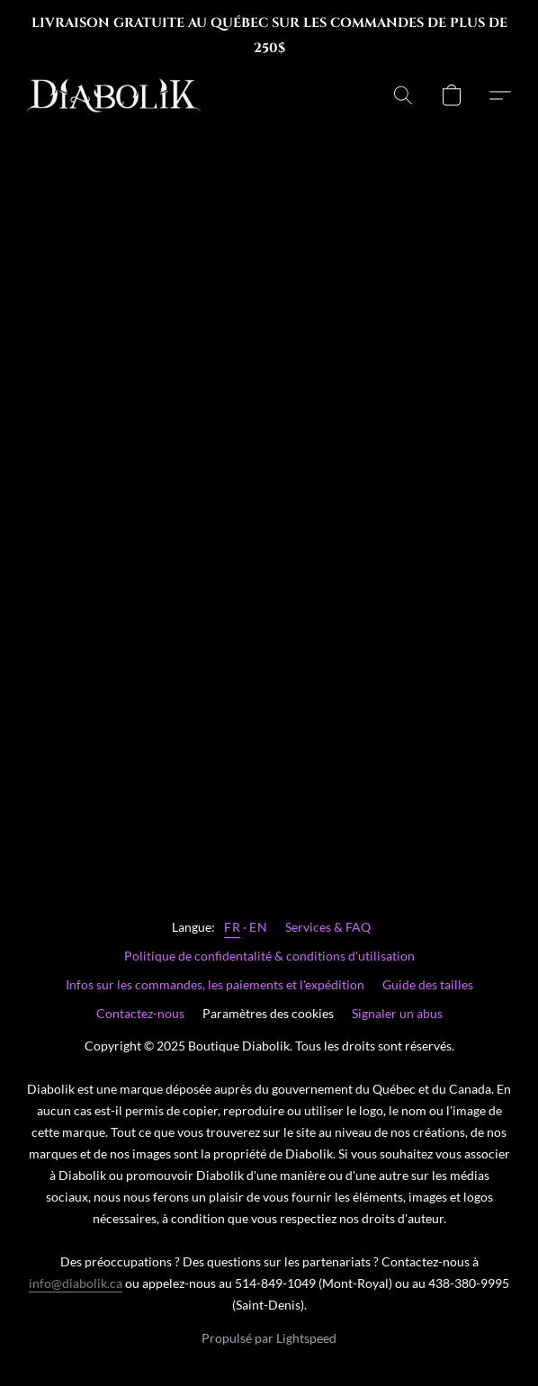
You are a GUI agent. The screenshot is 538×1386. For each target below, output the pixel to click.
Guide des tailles (427, 984)
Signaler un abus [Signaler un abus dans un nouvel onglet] (397, 1013)
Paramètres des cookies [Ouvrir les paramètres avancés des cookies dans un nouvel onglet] (268, 1013)
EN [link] (258, 926)
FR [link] (232, 926)
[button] (118, 95)
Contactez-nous (140, 1013)
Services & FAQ (328, 926)
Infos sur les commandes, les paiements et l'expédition (215, 984)
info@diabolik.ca (75, 1283)
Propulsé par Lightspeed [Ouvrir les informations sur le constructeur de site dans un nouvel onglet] (269, 1338)
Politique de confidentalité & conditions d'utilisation (269, 955)
